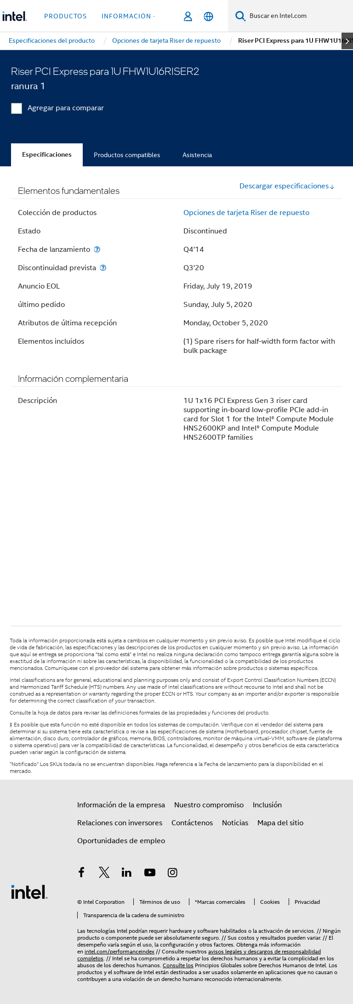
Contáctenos (192, 823)
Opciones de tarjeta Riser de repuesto (246, 212)
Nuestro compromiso (209, 805)
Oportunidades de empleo (121, 840)
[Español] (208, 16)
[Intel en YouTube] (150, 874)
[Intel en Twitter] (104, 874)
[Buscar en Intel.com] (299, 16)
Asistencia (197, 155)
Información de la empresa (121, 805)
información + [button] (129, 16)
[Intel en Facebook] (81, 874)
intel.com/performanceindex (119, 951)
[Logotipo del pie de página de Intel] (29, 891)
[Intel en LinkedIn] (127, 874)
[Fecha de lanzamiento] (97, 249)
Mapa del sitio (280, 823)
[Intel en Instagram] (172, 874)
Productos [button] (65, 16)
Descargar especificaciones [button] (287, 186)
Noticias (235, 823)
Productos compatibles (127, 155)
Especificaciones (47, 154)
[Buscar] (240, 16)
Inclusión (267, 805)
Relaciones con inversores (119, 823)
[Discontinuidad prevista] (103, 268)
